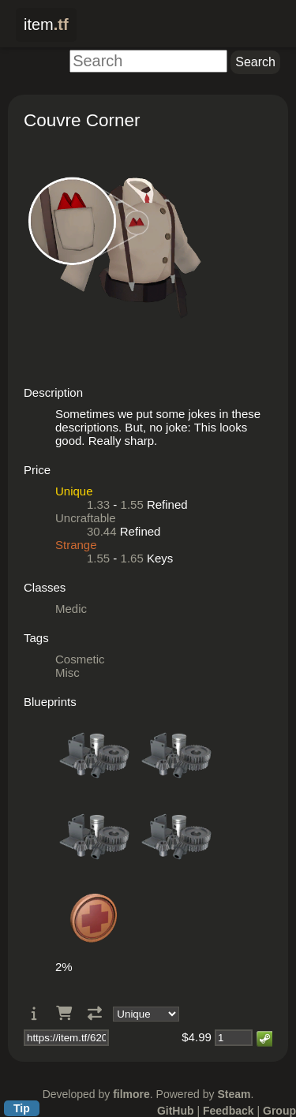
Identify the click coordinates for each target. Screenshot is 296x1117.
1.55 (132, 504)
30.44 (102, 531)
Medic (71, 608)
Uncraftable (85, 518)
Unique (74, 491)
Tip (21, 1108)
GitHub (175, 1110)
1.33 (98, 504)
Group (279, 1110)
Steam (233, 1094)
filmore (131, 1094)
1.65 (132, 558)
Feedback (228, 1110)
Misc (67, 672)
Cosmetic (80, 659)
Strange (76, 544)
